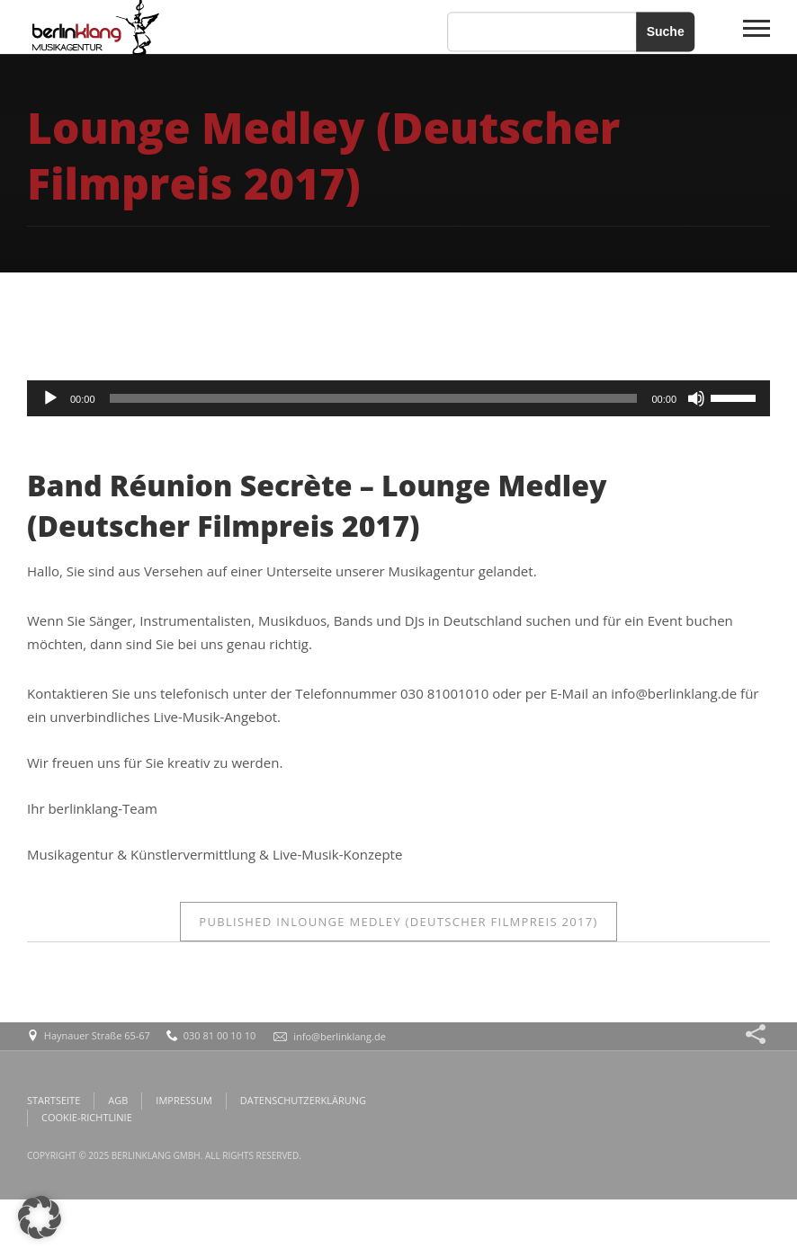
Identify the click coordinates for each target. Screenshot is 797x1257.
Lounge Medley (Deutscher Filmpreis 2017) (398, 922)
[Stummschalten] (696, 398)
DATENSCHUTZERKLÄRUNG (303, 1100)
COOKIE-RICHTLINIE (86, 1117)
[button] (39, 1217)
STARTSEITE (53, 1100)
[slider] (374, 398)
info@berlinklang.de (339, 1036)
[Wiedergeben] (50, 398)
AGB (118, 1100)
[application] (398, 398)
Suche (666, 31)
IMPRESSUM (183, 1100)
